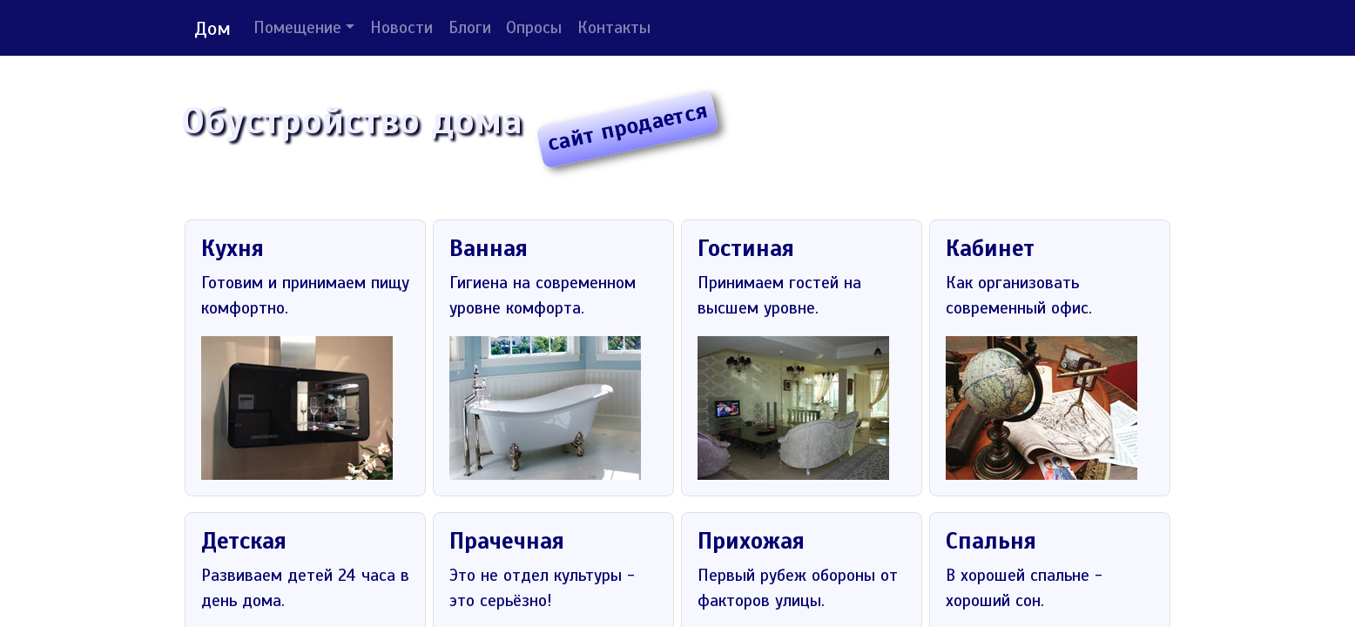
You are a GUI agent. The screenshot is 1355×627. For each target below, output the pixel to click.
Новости (401, 27)
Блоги (469, 27)
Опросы (534, 27)
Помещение (297, 27)
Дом (212, 28)
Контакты (614, 27)
